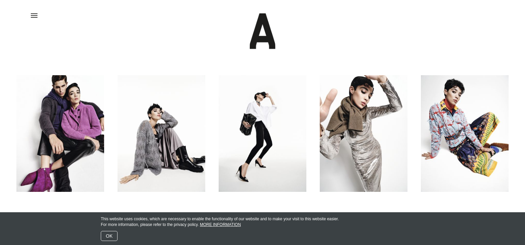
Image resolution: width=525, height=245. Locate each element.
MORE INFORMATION (220, 224)
